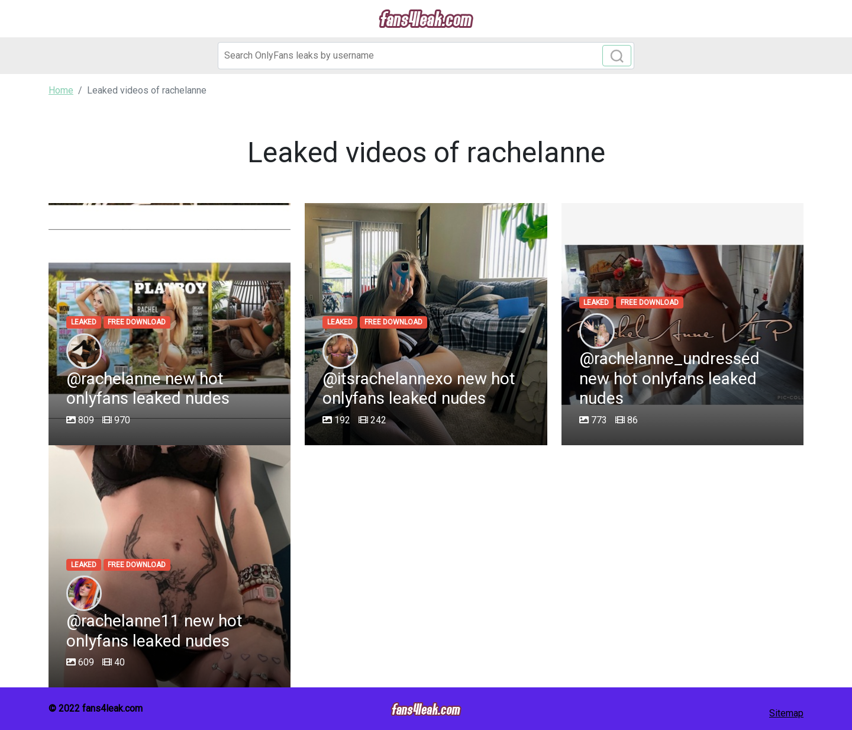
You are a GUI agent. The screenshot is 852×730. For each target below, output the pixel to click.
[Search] (426, 55)
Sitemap (786, 713)
